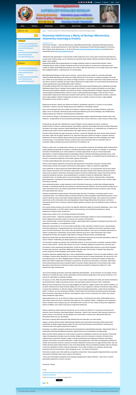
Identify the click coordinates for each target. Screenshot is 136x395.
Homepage (98, 2)
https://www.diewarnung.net (64, 51)
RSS (112, 2)
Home (44, 30)
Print (118, 2)
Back (44, 383)
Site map (106, 2)
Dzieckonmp (52, 377)
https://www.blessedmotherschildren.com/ (90, 49)
